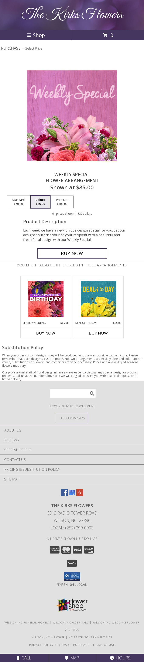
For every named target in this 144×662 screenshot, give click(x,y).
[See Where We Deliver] (72, 418)
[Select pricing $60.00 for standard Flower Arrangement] (18, 202)
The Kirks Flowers (72, 15)
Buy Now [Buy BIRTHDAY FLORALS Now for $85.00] (45, 333)
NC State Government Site (90, 637)
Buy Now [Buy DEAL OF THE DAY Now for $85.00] (98, 333)
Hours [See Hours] (120, 658)
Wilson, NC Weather (48, 637)
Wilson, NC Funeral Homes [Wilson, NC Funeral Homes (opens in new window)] (26, 622)
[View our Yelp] (79, 494)
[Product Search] (73, 393)
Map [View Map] (72, 658)
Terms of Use (104, 645)
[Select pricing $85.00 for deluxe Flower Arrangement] (40, 202)
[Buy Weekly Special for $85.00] (72, 253)
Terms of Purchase (73, 645)
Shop (36, 35)
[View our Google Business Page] (72, 494)
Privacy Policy (41, 645)
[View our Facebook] (64, 494)
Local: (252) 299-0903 (72, 528)
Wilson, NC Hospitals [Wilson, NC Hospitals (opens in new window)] (71, 622)
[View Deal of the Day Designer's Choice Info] (98, 298)
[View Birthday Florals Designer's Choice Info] (46, 298)
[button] (72, 576)
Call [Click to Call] (24, 658)
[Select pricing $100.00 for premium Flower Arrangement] (62, 202)
